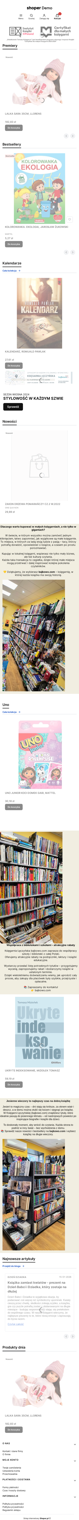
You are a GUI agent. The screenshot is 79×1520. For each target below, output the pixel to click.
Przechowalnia (9, 1474)
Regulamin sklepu (11, 1510)
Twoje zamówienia (11, 1467)
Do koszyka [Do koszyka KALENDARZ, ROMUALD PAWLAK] (14, 365)
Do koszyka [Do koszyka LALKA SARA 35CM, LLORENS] (14, 127)
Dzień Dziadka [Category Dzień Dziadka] (17, 1277)
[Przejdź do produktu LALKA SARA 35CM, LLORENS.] (39, 82)
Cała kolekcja (11, 270)
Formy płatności (10, 1487)
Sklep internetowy (36, 1518)
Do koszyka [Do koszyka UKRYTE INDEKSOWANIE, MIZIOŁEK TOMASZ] (14, 1084)
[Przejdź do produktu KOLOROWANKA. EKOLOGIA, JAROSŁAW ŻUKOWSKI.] (39, 188)
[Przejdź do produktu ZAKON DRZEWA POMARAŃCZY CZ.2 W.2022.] (39, 465)
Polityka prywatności (13, 1503)
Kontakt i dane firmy (12, 1451)
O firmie (6, 1454)
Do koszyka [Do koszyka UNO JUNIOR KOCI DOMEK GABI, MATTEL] (14, 807)
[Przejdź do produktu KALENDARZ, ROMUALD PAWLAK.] (39, 313)
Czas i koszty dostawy (14, 1490)
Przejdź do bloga (13, 1266)
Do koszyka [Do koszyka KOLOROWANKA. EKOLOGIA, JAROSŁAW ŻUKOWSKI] (14, 244)
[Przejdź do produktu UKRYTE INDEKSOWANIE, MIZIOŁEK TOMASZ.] (39, 1032)
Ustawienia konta (11, 1470)
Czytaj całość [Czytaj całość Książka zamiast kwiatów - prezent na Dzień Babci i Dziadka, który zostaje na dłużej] (16, 1324)
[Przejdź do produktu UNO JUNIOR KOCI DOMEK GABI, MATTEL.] (39, 754)
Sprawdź (13, 406)
